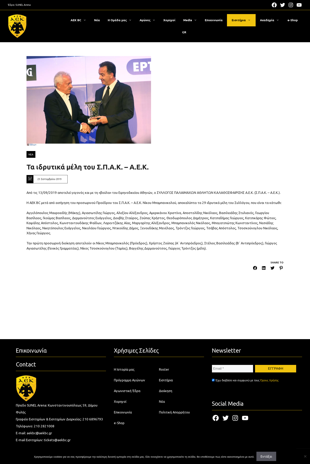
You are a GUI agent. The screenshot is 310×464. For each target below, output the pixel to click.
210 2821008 (44, 426)
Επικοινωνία (214, 20)
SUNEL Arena (23, 4)
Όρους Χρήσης (269, 380)
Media (192, 20)
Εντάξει (266, 456)
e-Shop (292, 20)
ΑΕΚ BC (80, 20)
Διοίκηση (165, 391)
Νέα (97, 20)
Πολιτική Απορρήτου (174, 412)
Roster (164, 369)
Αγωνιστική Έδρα (127, 391)
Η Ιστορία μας (124, 369)
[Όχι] (305, 456)
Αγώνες (149, 20)
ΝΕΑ (30, 154)
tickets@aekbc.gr (57, 440)
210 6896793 (92, 419)
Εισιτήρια (243, 20)
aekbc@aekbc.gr (39, 433)
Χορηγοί (169, 20)
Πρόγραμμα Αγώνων (129, 380)
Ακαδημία (271, 20)
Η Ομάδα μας (122, 20)
